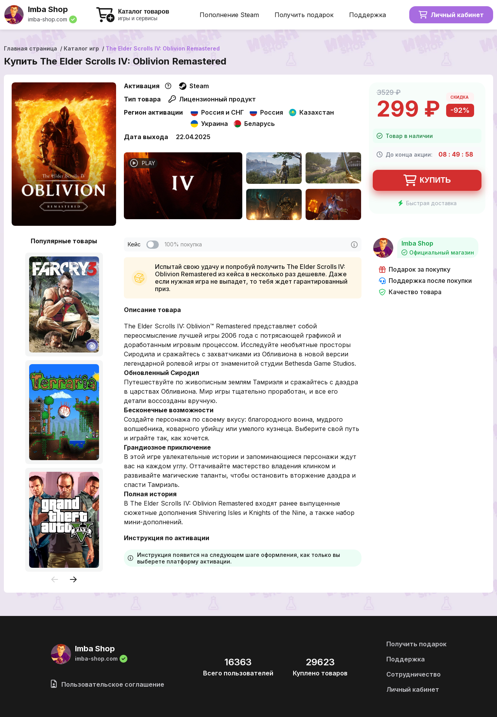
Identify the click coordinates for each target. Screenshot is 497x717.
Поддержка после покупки (425, 280)
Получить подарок (304, 15)
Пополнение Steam (229, 15)
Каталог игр (81, 48)
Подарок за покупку (414, 269)
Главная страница (30, 48)
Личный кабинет (451, 15)
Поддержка (367, 15)
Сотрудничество (413, 674)
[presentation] (54, 580)
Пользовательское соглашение (107, 684)
